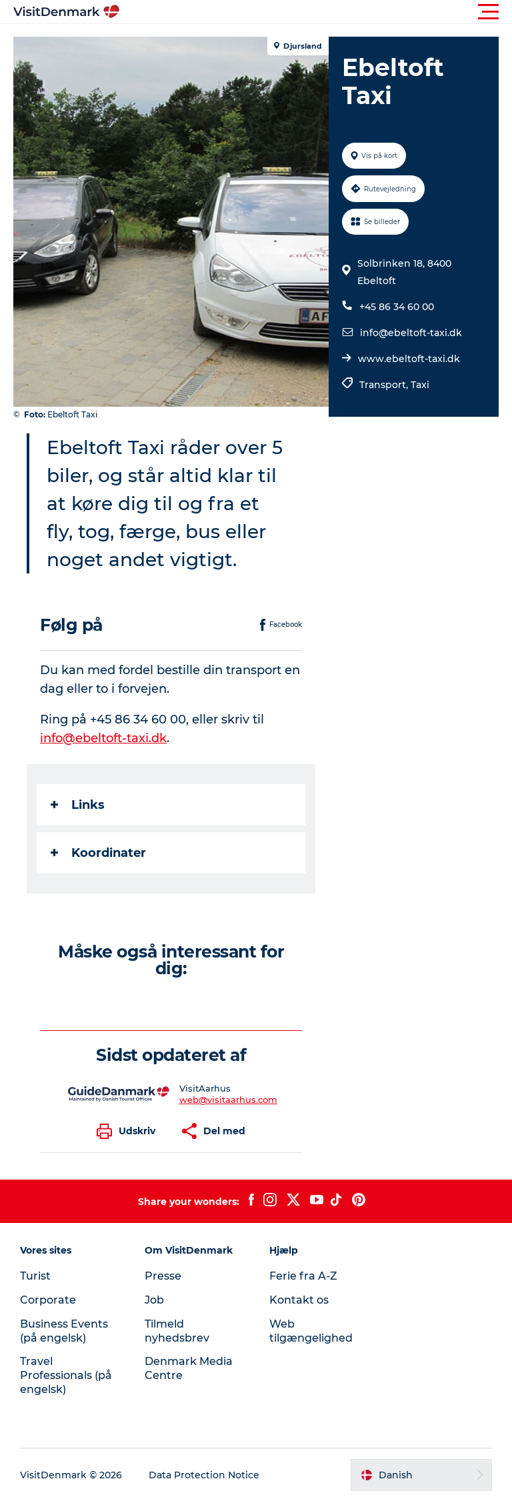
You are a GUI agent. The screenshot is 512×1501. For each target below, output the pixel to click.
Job (154, 1300)
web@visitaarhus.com (228, 1099)
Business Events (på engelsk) (64, 1331)
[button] (316, 12)
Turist (35, 1276)
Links (78, 805)
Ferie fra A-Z (303, 1276)
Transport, (385, 385)
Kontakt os (299, 1300)
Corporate (48, 1300)
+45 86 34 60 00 (396, 307)
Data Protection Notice (204, 1475)
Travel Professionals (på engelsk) (66, 1375)
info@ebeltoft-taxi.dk (411, 333)
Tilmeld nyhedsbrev (177, 1331)
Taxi (420, 385)
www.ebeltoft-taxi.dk (409, 359)
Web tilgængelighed (311, 1331)
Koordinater (98, 853)
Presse (163, 1276)
